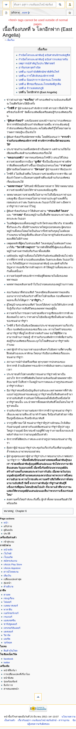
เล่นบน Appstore (12, 568)
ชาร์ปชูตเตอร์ (10, 624)
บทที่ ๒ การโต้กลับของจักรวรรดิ (36, 75)
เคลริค (7, 639)
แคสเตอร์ (8, 631)
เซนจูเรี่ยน (9, 598)
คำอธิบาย (8, 586)
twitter (7, 662)
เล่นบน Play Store (13, 564)
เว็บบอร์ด (8, 557)
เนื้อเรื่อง (10, 40)
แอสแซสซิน (10, 620)
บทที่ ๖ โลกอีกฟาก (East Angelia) (38, 92)
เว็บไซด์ (7, 553)
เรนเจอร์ (8, 617)
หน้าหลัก (8, 549)
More (24, 12)
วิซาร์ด (7, 635)
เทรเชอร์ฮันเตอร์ (12, 628)
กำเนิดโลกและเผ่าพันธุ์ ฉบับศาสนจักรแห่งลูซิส (44, 55)
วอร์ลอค (8, 642)
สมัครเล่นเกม (10, 561)
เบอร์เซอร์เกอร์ (11, 613)
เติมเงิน (7, 575)
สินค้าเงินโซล (10, 650)
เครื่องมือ (69, 13)
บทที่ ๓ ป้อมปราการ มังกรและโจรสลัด (40, 80)
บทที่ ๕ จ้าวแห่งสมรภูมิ (31, 88)
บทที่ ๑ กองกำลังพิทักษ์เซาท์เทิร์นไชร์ (39, 71)
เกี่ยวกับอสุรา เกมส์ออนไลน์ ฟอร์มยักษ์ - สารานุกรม (44, 720)
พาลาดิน (8, 609)
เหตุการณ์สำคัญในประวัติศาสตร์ (37, 63)
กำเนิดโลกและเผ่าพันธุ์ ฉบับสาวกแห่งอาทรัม (43, 59)
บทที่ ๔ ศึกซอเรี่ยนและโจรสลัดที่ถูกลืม (40, 84)
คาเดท (7, 594)
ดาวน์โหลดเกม (11, 572)
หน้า (6, 522)
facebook (8, 659)
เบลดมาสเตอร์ (11, 605)
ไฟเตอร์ (7, 602)
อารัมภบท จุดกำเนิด (30, 67)
